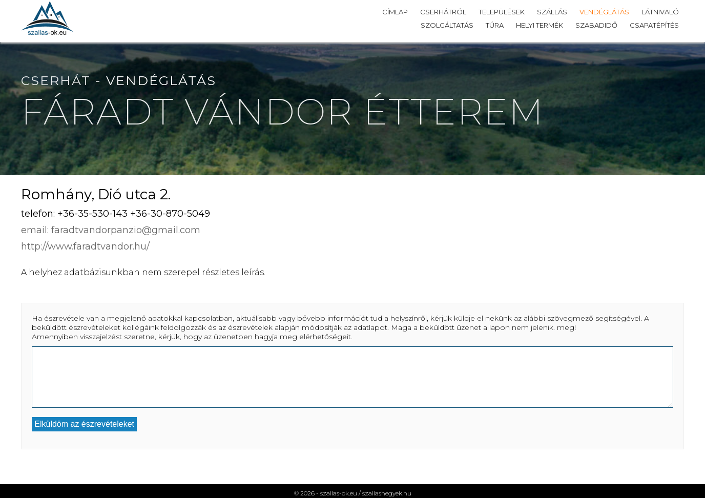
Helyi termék (539, 25)
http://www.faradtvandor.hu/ (85, 246)
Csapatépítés (654, 25)
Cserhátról (443, 12)
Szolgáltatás (447, 25)
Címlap (395, 12)
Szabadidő (596, 25)
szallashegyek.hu (386, 493)
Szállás (552, 12)
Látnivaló (660, 12)
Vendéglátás (604, 12)
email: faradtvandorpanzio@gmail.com (110, 230)
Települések (502, 12)
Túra (495, 25)
